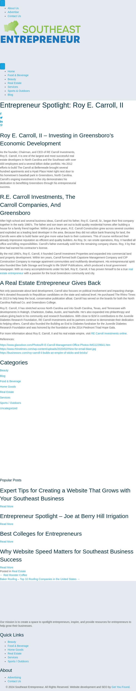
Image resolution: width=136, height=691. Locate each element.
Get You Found (120, 687)
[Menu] (2, 3)
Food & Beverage (18, 75)
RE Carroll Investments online (109, 333)
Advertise (13, 12)
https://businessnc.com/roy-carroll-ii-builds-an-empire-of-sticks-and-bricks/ (44, 352)
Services (13, 86)
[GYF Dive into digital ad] (68, 54)
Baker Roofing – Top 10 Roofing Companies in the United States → (40, 579)
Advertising (14, 677)
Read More (6, 506)
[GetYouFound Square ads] (38, 443)
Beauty (12, 79)
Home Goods (8, 386)
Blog (10, 94)
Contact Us (14, 16)
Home (11, 71)
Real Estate (14, 83)
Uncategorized (8, 408)
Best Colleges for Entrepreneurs (41, 533)
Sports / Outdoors (10, 402)
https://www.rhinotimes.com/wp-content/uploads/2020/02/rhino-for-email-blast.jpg (48, 348)
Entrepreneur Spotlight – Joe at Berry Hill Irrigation (64, 516)
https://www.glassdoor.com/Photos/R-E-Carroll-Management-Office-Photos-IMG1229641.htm (55, 344)
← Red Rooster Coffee (13, 575)
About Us (13, 8)
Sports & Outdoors (19, 90)
